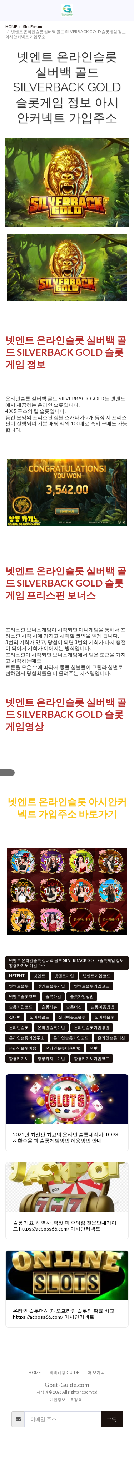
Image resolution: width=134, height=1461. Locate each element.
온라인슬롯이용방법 (63, 1048)
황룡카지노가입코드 (91, 1058)
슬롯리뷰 (49, 1006)
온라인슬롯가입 (51, 1027)
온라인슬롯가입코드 (71, 1037)
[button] (8, 10)
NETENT (17, 975)
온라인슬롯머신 (111, 1037)
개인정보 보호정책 (66, 1399)
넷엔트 (39, 975)
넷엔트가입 (64, 975)
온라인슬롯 (19, 1027)
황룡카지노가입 (51, 1058)
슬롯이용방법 (102, 1006)
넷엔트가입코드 (96, 975)
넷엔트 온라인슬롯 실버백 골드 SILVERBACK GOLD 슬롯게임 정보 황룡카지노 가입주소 (66, 963)
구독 (111, 1419)
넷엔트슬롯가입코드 (91, 986)
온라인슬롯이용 (22, 1048)
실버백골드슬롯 (72, 1017)
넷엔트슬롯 (19, 986)
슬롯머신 (74, 1006)
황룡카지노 (19, 1058)
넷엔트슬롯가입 (51, 986)
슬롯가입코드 (21, 1006)
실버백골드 (39, 1017)
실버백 (15, 1017)
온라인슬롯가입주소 (26, 1037)
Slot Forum (32, 26)
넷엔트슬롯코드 (22, 996)
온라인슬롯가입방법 (91, 1027)
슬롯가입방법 (82, 996)
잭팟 (94, 1048)
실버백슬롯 (104, 1017)
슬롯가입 (53, 996)
